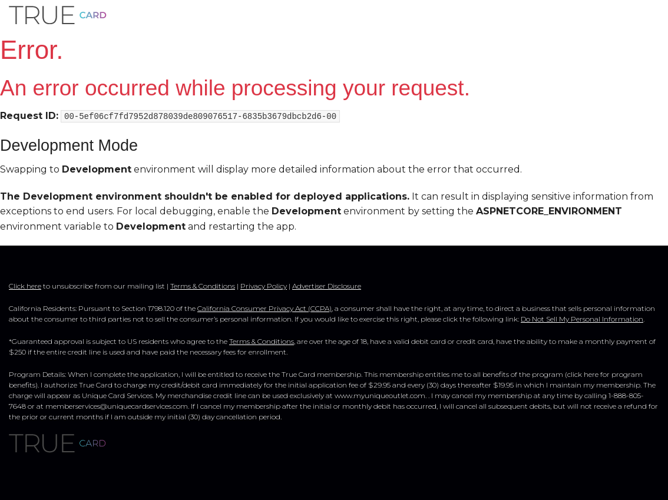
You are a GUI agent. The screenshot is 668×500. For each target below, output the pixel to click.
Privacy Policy (263, 286)
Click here (25, 286)
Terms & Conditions (202, 286)
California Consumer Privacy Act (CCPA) (264, 308)
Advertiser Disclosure (326, 286)
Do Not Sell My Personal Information (582, 318)
